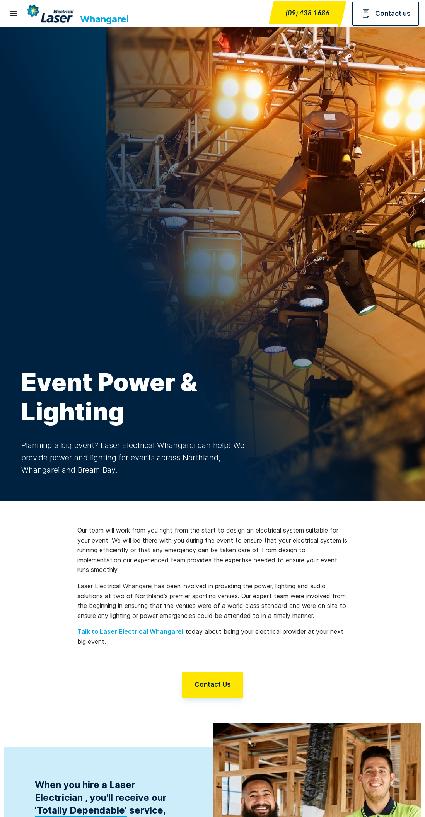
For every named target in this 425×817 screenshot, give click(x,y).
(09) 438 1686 (307, 13)
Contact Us (213, 685)
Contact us (385, 13)
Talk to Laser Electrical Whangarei (130, 631)
